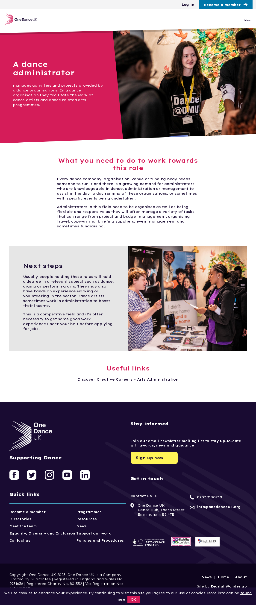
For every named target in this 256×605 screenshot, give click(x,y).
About (241, 577)
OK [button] (133, 599)
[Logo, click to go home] (27, 21)
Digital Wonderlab (229, 586)
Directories (20, 519)
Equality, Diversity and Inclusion (42, 533)
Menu (247, 22)
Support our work (93, 533)
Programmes (88, 512)
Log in (188, 5)
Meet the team (23, 526)
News (81, 526)
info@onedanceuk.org (219, 507)
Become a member (222, 5)
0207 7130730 (209, 497)
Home (223, 577)
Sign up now (149, 457)
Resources (86, 519)
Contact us (19, 540)
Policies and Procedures (100, 540)
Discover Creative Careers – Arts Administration (128, 379)
